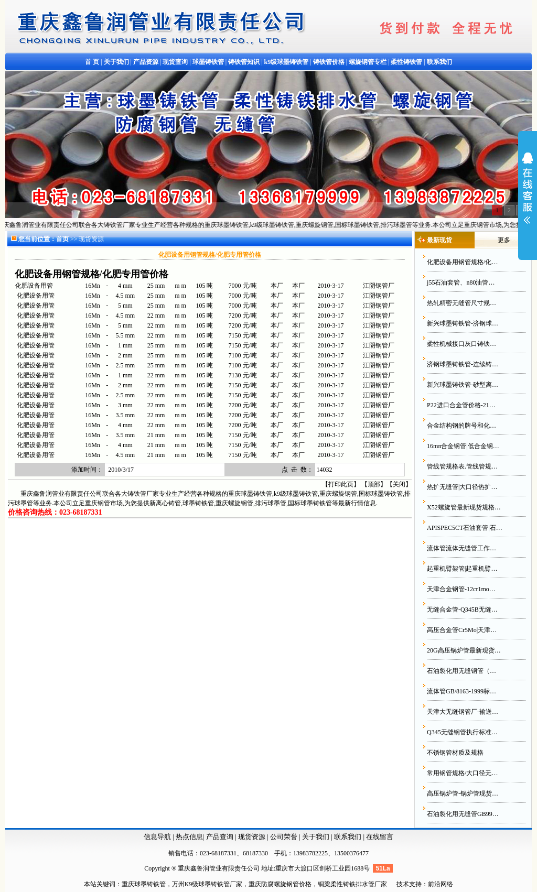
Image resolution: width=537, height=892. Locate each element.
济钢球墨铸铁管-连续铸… (462, 364)
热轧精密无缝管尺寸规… (461, 303)
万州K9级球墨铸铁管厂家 (207, 884)
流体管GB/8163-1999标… (461, 691)
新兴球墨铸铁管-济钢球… (462, 323)
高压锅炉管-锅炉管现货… (462, 793)
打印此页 (340, 484)
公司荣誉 (284, 837)
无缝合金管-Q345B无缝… (462, 609)
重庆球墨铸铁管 (144, 884)
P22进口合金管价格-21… (461, 405)
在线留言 (379, 837)
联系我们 (348, 837)
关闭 (399, 484)
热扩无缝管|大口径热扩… (462, 487)
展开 (527, 195)
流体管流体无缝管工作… (461, 548)
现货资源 (252, 837)
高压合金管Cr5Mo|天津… (462, 630)
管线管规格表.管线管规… (462, 466)
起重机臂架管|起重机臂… (462, 568)
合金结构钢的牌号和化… (461, 425)
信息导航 (157, 837)
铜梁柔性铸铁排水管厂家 (352, 884)
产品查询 (220, 837)
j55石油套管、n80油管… (461, 282)
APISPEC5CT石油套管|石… (464, 527)
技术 (402, 884)
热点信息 (189, 837)
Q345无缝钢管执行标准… (462, 732)
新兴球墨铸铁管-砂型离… (462, 384)
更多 (504, 240)
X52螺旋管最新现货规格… (464, 507)
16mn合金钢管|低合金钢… (463, 446)
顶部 (374, 484)
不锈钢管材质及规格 (455, 752)
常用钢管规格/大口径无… (462, 773)
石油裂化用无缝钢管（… (461, 671)
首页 (62, 239)
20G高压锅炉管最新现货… (464, 650)
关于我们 (315, 837)
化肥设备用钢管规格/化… (462, 262)
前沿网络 (440, 884)
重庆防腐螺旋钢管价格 (280, 884)
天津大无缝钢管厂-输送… (462, 711)
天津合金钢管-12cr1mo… (461, 589)
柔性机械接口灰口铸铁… (461, 343)
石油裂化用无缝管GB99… (463, 814)
